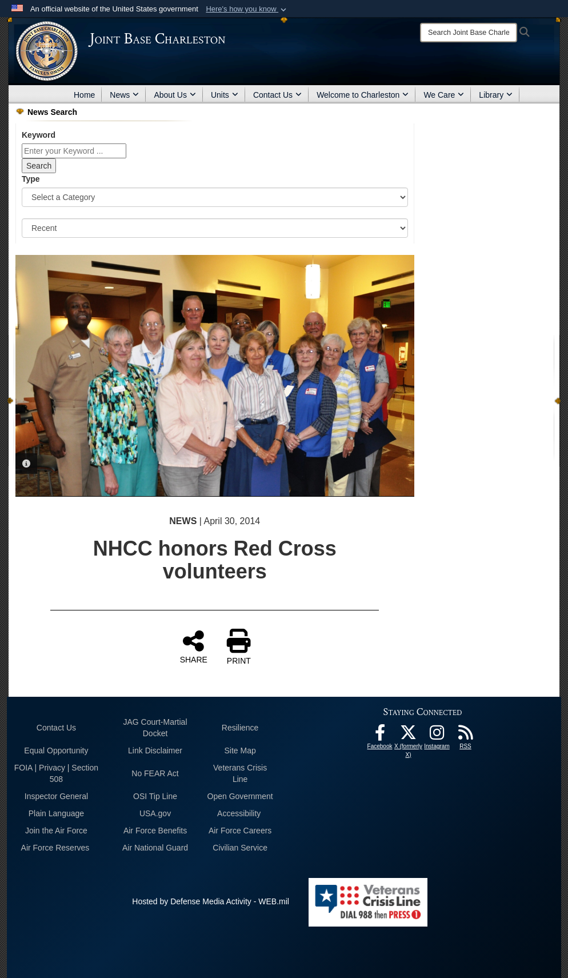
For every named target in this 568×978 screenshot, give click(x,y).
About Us (175, 94)
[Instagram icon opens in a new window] (437, 735)
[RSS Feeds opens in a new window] (465, 735)
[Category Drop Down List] (215, 197)
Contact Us (277, 94)
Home (84, 94)
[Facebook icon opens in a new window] (380, 735)
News (124, 94)
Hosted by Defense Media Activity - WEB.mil (210, 901)
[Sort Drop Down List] (215, 228)
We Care (443, 94)
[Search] (468, 32)
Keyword (38, 134)
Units (224, 94)
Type (31, 178)
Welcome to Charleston (363, 94)
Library (496, 94)
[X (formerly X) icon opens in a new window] (408, 735)
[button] (247, 9)
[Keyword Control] (74, 150)
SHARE (193, 646)
